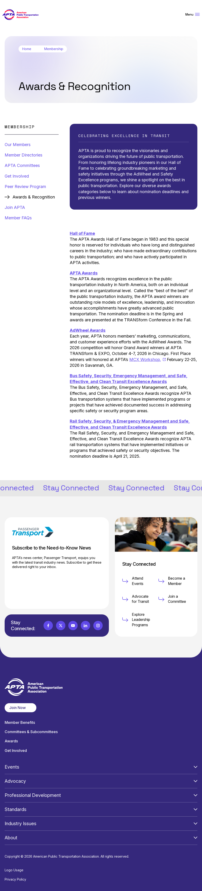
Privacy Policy (15, 879)
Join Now (17, 707)
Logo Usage (14, 870)
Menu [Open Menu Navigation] (192, 14)
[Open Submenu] (195, 767)
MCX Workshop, (147, 359)
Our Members (18, 144)
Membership (53, 49)
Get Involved (17, 176)
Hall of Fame (82, 233)
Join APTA (15, 207)
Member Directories (23, 155)
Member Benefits (20, 722)
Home (26, 49)
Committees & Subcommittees (31, 732)
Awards (11, 741)
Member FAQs (18, 217)
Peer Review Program (25, 186)
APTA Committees (22, 165)
